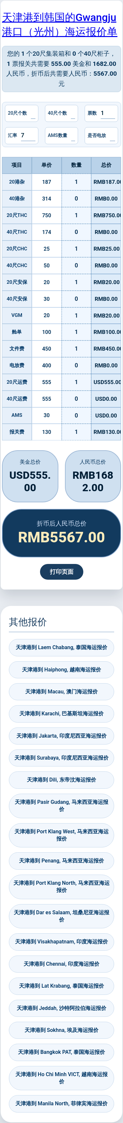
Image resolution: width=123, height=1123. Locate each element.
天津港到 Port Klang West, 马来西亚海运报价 (61, 835)
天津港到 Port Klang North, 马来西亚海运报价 (61, 886)
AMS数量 (57, 135)
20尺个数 (17, 113)
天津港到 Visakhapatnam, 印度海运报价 (61, 942)
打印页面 (61, 572)
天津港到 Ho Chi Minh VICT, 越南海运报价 (61, 1078)
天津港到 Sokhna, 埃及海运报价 (61, 1030)
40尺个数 (57, 113)
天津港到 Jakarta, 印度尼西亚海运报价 (61, 736)
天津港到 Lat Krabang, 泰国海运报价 (61, 986)
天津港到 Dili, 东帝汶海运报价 (61, 780)
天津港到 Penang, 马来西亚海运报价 (61, 861)
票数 (92, 113)
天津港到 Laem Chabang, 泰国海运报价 (61, 647)
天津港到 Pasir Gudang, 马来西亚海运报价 (61, 805)
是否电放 (97, 135)
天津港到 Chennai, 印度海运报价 (61, 964)
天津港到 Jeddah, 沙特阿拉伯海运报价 (61, 1008)
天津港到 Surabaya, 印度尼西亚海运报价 (61, 758)
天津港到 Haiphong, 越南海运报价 (61, 670)
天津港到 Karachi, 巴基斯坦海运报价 (61, 713)
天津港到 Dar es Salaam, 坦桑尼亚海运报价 (61, 916)
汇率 (12, 135)
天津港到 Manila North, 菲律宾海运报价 (61, 1103)
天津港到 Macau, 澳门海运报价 (61, 691)
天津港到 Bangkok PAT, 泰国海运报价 (61, 1052)
